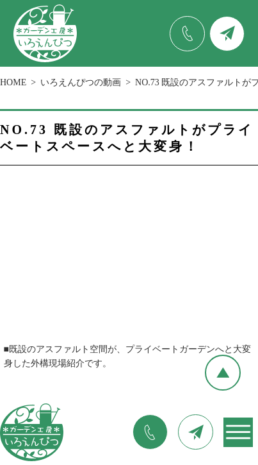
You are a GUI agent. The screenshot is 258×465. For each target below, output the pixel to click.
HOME (13, 82)
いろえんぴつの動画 (80, 82)
